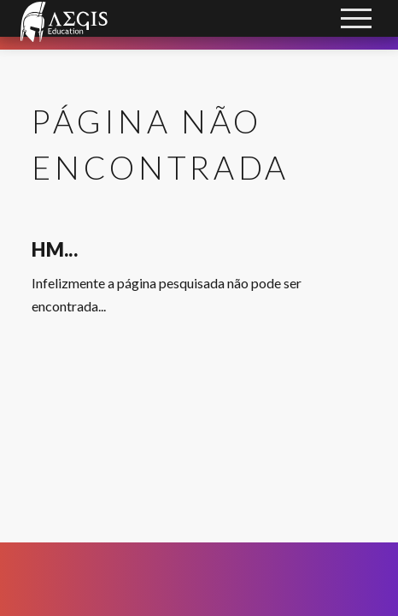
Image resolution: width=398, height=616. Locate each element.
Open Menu (357, 20)
